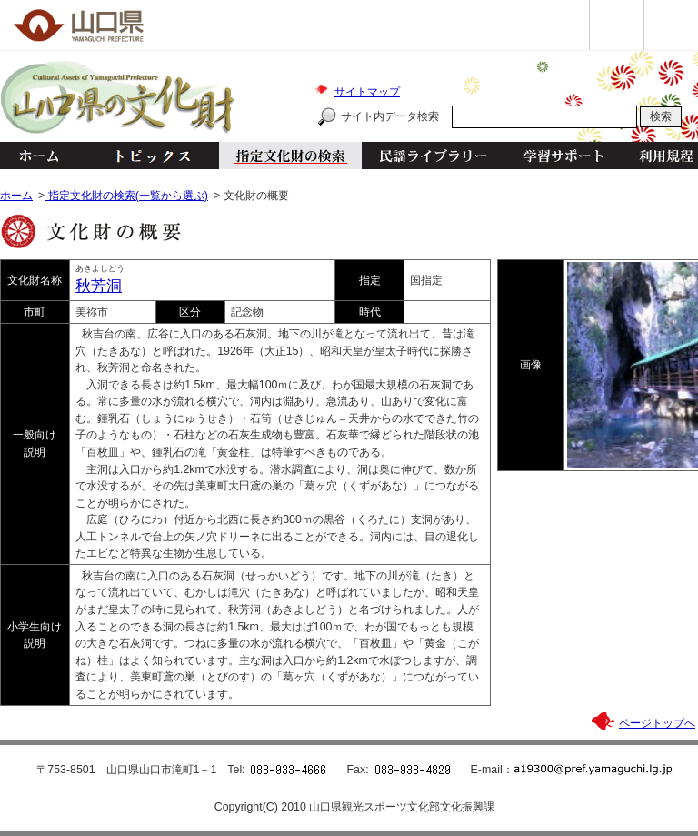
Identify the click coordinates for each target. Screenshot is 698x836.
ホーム (38, 155)
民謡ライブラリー (433, 155)
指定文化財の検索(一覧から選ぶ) (126, 195)
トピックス (147, 155)
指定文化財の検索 (290, 155)
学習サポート (563, 155)
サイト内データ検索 (390, 116)
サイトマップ (367, 92)
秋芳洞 (98, 286)
